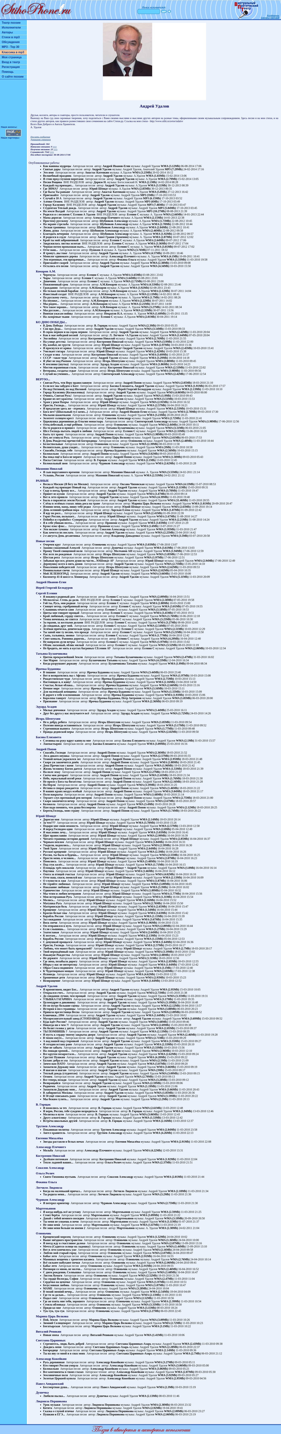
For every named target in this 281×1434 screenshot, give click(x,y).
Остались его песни (55, 266)
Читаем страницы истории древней (66, 838)
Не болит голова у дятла (58, 1028)
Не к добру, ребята (55, 722)
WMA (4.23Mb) (157, 660)
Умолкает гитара (54, 351)
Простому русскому (55, 220)
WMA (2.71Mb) (132, 281)
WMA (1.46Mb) (168, 788)
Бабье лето (50, 1256)
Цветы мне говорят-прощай (61, 612)
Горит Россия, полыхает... (59, 516)
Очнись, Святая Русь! (57, 395)
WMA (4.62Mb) (145, 974)
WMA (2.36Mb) (151, 701)
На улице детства (54, 341)
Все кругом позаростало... (59, 1054)
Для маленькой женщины (60, 691)
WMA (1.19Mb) (146, 1086)
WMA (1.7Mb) (150, 297)
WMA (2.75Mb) (174, 563)
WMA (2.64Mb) (155, 240)
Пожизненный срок (55, 284)
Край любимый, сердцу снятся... (64, 616)
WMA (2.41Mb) (152, 513)
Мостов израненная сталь (60, 367)
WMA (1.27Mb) (155, 929)
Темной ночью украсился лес (62, 759)
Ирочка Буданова (115, 450)
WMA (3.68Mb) (158, 1021)
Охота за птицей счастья (59, 874)
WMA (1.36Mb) (167, 1240)
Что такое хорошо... (55, 307)
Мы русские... (52, 310)
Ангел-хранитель (54, 1132)
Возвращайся (51, 1083)
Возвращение (51, 980)
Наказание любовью (56, 887)
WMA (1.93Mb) (174, 694)
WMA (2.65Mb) (157, 906)
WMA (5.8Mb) (158, 191)
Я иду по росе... (53, 513)
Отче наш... (50, 249)
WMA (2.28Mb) (168, 1347)
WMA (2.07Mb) (166, 858)
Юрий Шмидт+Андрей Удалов (122, 348)
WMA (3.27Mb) (150, 307)
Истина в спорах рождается (61, 788)
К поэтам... (50, 935)
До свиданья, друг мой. (58, 625)
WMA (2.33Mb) (142, 310)
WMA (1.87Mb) (170, 509)
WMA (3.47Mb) (156, 493)
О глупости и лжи (54, 880)
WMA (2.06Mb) (165, 1262)
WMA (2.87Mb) (162, 237)
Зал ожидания (52, 919)
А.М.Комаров (108, 284)
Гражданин (50, 287)
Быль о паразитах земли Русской (64, 500)
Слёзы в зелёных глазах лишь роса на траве (71, 503)
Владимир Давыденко (125, 535)
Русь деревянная (54, 1362)
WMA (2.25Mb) (164, 532)
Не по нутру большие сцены (61, 1005)
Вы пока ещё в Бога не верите (62, 456)
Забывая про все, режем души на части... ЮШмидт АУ (78, 560)
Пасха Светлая (52, 460)
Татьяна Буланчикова (120, 427)
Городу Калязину (54, 204)
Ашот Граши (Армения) (112, 237)
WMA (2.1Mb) (148, 182)
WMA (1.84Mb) (154, 842)
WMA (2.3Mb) (147, 325)
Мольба (48, 1150)
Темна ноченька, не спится (60, 619)
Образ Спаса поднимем (58, 967)
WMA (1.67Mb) (166, 516)
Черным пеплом (53, 842)
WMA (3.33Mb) (176, 259)
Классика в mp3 (13, 52)
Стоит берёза (51, 1215)
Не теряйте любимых (57, 883)
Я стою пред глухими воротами (63, 178)
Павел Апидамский (113, 1387)
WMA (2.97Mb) (160, 344)
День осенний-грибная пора (61, 509)
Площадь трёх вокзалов (58, 867)
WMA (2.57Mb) (156, 405)
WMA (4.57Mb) (152, 253)
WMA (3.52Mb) (167, 645)
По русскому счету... (56, 297)
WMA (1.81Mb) (201, 503)
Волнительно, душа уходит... (61, 447)
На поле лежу (51, 771)
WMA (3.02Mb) (149, 453)
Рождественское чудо (56, 678)
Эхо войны (50, 338)
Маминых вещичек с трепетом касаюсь (68, 1259)
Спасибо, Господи (54, 752)
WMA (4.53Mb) (150, 284)
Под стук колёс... (54, 864)
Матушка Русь (52, 903)
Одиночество (51, 890)
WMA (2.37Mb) (161, 1162)
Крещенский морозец (57, 1236)
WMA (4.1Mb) (169, 256)
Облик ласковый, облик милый (63, 645)
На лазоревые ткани (56, 316)
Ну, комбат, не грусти (56, 344)
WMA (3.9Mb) (163, 341)
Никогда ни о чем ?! (56, 1024)
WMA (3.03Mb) (157, 522)
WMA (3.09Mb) (156, 743)
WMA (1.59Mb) (167, 1095)
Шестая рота (51, 557)
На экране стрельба (55, 224)
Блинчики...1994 (53, 1015)
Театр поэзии (11, 22)
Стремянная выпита (56, 728)
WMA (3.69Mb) (158, 354)
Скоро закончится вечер (59, 800)
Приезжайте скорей (55, 262)
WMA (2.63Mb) (181, 506)
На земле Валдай (54, 211)
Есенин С (133, 214)
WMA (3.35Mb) (177, 995)
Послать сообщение (40, 137)
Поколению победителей (59, 567)
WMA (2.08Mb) (160, 954)
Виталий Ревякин (101, 1335)
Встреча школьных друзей (60, 1120)
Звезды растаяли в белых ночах (63, 1141)
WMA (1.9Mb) (162, 395)
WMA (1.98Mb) (208, 421)
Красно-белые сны (55, 912)
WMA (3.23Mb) (142, 172)
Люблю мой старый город (59, 1252)
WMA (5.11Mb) (179, 576)
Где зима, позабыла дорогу (60, 961)
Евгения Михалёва (127, 1141)
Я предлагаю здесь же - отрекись (64, 408)
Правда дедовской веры (58, 731)
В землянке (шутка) (56, 364)
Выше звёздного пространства (62, 1240)
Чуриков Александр (112, 463)
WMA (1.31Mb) (162, 896)
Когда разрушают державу (60, 663)
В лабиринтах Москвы (58, 1092)
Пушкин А (96, 249)
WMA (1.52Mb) (156, 1236)
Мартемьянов (121, 1211)
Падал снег (50, 1298)
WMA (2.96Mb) (161, 1050)
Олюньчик (109, 414)
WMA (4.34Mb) (159, 266)
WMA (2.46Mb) (152, 230)
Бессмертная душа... (56, 1387)
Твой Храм (50, 848)
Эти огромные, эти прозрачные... (64, 259)
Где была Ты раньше (56, 191)
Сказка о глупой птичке (58, 1411)
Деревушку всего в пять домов (63, 563)
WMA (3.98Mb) (170, 370)
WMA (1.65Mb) (132, 274)
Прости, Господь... (54, 405)
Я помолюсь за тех (55, 1107)
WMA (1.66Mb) (144, 871)
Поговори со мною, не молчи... (62, 1269)
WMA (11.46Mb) (177, 500)
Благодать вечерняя (56, 233)
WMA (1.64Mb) (127, 278)
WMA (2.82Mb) (167, 731)
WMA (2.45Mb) (182, 348)
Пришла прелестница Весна (61, 1012)
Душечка (117, 547)
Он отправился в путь (57, 925)
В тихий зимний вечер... (58, 1291)
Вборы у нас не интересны (60, 964)
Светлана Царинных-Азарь (133, 1343)
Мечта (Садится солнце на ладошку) (66, 1246)
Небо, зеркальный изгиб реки (62, 778)
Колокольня (51, 453)
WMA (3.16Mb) (153, 688)
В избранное (273, 16)
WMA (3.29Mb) (158, 357)
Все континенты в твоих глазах (63, 1371)
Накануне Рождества (56, 954)
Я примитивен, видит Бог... (60, 989)
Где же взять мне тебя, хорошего (64, 1301)
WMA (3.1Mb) (162, 967)
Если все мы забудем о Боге (60, 385)
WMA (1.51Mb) (148, 958)
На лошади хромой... (56, 1050)
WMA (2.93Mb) (155, 977)
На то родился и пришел (59, 427)
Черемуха (49, 274)
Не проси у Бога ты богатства (62, 781)
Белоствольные (53, 444)
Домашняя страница (40, 139)
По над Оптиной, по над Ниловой (64, 389)
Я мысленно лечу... (55, 832)
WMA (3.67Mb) (151, 919)
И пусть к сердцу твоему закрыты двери (69, 1034)
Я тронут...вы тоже (55, 253)
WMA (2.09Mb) (158, 596)
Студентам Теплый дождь (59, 207)
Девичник (49, 281)
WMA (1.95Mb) (165, 529)
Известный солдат (55, 294)
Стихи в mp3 (11, 37)
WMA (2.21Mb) (140, 303)
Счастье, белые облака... (59, 685)
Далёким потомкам (55, 1159)
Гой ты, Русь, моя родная (59, 603)
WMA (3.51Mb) (163, 398)
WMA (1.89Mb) (150, 890)
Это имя (48, 172)
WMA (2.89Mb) (162, 925)
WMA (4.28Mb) (156, 1057)
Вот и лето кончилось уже (60, 1249)
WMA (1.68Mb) (153, 794)
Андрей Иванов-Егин (116, 166)
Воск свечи (50, 922)
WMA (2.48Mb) (182, 440)
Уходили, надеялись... (57, 845)
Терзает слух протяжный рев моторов (67, 797)
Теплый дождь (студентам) (60, 1073)
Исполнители (11, 27)
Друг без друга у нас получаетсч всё (66, 713)
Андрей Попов (132, 382)
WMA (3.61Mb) (163, 547)
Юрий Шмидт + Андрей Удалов (126, 867)
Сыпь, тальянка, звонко (58, 635)
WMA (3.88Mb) (166, 1008)
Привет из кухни (54, 493)
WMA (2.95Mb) (171, 759)
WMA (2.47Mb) (183, 657)
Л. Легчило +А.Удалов (123, 335)
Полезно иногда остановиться (62, 725)
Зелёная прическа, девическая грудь (66, 628)
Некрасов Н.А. (113, 313)
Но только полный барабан (60, 290)
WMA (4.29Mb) (169, 638)
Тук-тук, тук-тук (54, 1310)
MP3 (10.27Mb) (156, 211)
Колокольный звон (55, 463)
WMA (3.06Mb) (149, 1114)
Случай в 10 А (52, 198)
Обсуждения (11, 42)
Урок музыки (51, 1404)
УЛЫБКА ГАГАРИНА (57, 999)
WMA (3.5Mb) (179, 535)
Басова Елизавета (134, 740)
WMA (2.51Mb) (174, 628)
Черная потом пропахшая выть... (64, 246)
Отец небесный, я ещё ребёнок (62, 424)
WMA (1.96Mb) (163, 765)
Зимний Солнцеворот (57, 1323)
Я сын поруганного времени (61, 472)
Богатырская (51, 1326)
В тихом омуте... (53, 1037)
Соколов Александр (118, 418)
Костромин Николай (101, 338)
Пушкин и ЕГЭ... (54, 1414)
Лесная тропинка (54, 227)
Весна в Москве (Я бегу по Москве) (66, 484)
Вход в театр (11, 62)
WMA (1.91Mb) (194, 385)
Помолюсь (49, 861)
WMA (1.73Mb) (161, 220)
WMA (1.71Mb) (154, 864)
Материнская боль (55, 906)
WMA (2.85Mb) (141, 188)
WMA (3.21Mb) (172, 632)
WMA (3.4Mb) (145, 804)
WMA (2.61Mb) (170, 437)
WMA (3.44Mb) (149, 672)
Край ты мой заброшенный (60, 240)
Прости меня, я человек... (59, 858)
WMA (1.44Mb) (156, 710)
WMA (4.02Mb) (165, 874)
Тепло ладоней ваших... (58, 1162)
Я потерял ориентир (56, 1203)
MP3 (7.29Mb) (174, 169)
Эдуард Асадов (109, 364)
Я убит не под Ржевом (57, 361)
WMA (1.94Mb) (172, 550)
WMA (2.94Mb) (204, 560)
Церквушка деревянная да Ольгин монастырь (73, 421)
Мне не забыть (52, 1047)
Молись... (49, 900)
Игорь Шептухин (114, 361)
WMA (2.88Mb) (165, 361)
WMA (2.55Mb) (153, 475)
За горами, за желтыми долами (63, 622)
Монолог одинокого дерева (60, 256)
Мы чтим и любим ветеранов (62, 893)
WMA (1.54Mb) (146, 909)
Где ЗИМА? (50, 188)
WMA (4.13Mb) (184, 484)
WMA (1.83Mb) (155, 175)
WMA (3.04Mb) (172, 791)
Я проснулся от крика (57, 348)
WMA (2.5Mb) (158, 1060)
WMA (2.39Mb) (148, 444)
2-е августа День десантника (61, 535)
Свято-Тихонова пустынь (59, 1176)
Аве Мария (50, 660)
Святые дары (52, 169)
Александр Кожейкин (110, 1362)
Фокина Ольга (126, 259)
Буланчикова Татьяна (103, 660)
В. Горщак (101, 325)
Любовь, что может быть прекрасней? (67, 948)
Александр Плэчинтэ (123, 256)
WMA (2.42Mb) (178, 332)
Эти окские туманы (55, 529)
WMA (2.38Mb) (159, 262)
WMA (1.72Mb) (179, 713)
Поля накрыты (53, 794)
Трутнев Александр (113, 1129)
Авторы (7, 32)
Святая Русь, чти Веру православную (67, 382)
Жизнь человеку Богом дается (62, 768)
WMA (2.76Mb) (155, 338)
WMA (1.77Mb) (158, 635)
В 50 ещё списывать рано (59, 1095)
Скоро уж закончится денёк (61, 762)
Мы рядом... (51, 303)
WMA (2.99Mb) (156, 835)
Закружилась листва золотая (61, 243)
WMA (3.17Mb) (175, 725)
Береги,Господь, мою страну (61, 810)
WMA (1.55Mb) (170, 691)
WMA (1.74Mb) (169, 810)
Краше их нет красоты (57, 398)
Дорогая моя (51, 819)
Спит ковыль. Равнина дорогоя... (64, 638)
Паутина (48, 871)
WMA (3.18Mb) (157, 609)
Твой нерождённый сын (58, 951)
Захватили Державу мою (59, 1066)
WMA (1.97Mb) (153, 557)
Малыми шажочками (57, 414)
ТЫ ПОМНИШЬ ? (55, 1031)
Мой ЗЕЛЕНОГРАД (56, 573)
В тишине (49, 672)
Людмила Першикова (106, 1404)
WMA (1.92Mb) (162, 233)
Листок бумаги (52, 1275)
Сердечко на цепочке (56, 1281)
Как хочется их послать (58, 532)
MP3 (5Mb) (147, 195)
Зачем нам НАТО (54, 1063)
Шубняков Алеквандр (104, 230)
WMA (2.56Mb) (166, 450)
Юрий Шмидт (98, 188)
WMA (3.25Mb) (161, 619)
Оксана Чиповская (132, 484)
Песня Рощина (52, 182)
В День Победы (53, 325)
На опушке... (51, 300)
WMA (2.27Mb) (150, 771)
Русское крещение (54, 851)
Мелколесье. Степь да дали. (61, 599)
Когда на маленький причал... (62, 1191)
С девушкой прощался (57, 942)
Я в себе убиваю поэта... (58, 522)
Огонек (48, 1076)
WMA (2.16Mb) (165, 681)
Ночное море (51, 688)
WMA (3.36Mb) (157, 243)
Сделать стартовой (270, 18)
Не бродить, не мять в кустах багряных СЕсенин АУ (77, 648)
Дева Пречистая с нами (58, 765)
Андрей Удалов (102, 169)
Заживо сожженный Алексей (61, 547)
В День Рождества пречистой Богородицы (70, 440)
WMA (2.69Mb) (160, 1024)
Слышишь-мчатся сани (58, 609)
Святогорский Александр (118, 373)
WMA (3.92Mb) (139, 287)
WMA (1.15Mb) (153, 916)
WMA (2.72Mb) (171, 418)
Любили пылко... (54, 1395)
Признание (50, 701)
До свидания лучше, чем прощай (64, 995)
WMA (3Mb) (163, 447)
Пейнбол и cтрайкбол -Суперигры (65, 519)
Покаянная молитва (56, 1129)
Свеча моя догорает (55, 775)
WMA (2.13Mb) (148, 294)
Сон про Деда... (53, 328)
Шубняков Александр (114, 220)
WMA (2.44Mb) (168, 424)
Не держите (50, 958)
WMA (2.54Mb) (156, 625)
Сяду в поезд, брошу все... (59, 490)
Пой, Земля (50, 1319)
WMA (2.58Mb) (163, 599)
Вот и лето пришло (55, 497)
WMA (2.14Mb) (149, 819)
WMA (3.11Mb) (157, 185)
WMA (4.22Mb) (152, 1150)
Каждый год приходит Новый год (64, 487)
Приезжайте (51, 195)
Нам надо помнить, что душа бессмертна (69, 807)
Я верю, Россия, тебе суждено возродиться (70, 1111)
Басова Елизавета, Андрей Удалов (132, 385)
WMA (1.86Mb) (159, 364)
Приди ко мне (52, 1307)
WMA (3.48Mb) (146, 861)
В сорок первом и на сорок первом (65, 332)
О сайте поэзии (12, 76)
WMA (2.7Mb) (181, 948)
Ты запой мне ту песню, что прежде (66, 632)
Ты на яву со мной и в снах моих (64, 1353)
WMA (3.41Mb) (163, 612)
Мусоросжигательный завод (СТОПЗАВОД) (71, 1018)
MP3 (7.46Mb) (156, 204)
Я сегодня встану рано (57, 1044)
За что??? (49, 822)
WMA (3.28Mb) (157, 1079)
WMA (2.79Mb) (167, 178)
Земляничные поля (55, 1375)
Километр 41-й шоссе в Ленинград (65, 576)
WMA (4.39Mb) (158, 497)
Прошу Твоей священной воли (63, 550)
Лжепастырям (52, 743)
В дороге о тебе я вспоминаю (61, 694)
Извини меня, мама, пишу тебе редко (67, 506)
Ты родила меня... (54, 1194)
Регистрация (11, 66)
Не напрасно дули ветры (59, 641)
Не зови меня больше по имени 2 (64, 1228)
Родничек (49, 1086)
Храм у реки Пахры (56, 402)
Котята (47, 1407)
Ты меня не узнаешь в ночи (61, 1221)
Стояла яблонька (54, 1304)
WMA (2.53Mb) (174, 367)
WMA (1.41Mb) (153, 1335)
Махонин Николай (123, 472)
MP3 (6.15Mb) (152, 198)
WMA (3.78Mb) (167, 490)
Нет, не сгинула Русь (56, 437)
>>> (55, 147)
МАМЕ (47, 1288)
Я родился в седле (54, 237)
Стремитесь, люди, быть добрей (63, 1343)
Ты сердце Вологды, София (60, 1278)
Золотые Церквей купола (59, 1378)
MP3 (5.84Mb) (167, 207)
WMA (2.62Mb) (165, 463)
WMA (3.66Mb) (160, 573)
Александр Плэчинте (98, 1150)
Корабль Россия (53, 916)
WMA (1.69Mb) (156, 313)
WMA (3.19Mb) (146, 784)
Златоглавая (51, 932)
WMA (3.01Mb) (163, 246)
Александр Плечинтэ (106, 217)
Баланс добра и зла (55, 1060)
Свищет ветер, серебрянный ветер (65, 606)
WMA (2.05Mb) (182, 382)
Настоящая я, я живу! (57, 681)
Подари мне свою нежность (60, 825)
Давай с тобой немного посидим (63, 1218)
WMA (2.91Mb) (158, 402)
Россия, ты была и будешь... (61, 854)
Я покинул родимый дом (59, 596)
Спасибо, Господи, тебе (58, 450)
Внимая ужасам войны (58, 313)
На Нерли (49, 784)
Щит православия (55, 835)
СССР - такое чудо (55, 357)
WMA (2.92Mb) (151, 1407)
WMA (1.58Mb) (172, 456)
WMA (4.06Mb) (176, 392)
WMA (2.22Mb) (141, 300)
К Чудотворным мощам (58, 971)
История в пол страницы (59, 1008)
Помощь (8, 71)
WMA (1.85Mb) (165, 554)
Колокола (49, 804)
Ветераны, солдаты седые (59, 370)
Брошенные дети (54, 977)
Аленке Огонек (53, 201)
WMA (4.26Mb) (162, 1132)
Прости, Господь (53, 945)
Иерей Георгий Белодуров (134, 389)
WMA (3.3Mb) (159, 887)
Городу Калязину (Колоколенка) (64, 392)
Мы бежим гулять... (56, 1099)
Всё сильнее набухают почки (61, 1262)
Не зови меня (51, 1224)
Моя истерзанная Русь (57, 896)
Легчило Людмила (125, 1191)
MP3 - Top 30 (10, 46)
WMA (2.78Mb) (161, 224)
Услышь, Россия (53, 475)
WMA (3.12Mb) (170, 166)
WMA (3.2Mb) (161, 1194)
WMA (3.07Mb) (156, 1063)
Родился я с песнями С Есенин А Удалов (69, 214)
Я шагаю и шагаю (54, 1070)
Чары (46, 278)
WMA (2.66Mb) (172, 214)
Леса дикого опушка (56, 755)
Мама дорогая (52, 217)
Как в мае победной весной (60, 335)
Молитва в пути (53, 1114)
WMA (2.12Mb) (160, 290)
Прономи (111, 522)
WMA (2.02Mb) (159, 570)
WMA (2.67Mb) (165, 800)
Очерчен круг (52, 544)
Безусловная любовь (56, 1285)
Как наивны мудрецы (57, 166)
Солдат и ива (51, 354)
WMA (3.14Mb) (153, 328)
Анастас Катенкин (97, 172)
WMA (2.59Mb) (161, 845)
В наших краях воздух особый (62, 791)
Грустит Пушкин (54, 1057)
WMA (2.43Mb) (191, 1343)
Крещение (49, 909)
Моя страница (12, 57)
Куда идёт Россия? (55, 1021)
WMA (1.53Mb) (172, 768)
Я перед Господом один (58, 829)
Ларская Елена (120, 509)
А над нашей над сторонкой (61, 1041)
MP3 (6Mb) (151, 201)
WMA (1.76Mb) (168, 616)
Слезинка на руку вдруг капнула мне (67, 740)
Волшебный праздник (57, 175)
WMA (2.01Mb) (146, 316)
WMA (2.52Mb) (148, 1275)
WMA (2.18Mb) (177, 1191)
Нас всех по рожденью (57, 554)
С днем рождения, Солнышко (62, 1272)
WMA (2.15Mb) (153, 217)
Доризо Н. (100, 182)
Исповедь (49, 974)
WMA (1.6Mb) (149, 526)
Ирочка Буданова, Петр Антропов (119, 698)
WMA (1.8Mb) (186, 867)
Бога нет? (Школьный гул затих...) (65, 411)
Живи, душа (51, 230)
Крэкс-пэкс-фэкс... (55, 526)
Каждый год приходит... (58, 185)
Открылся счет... (54, 992)
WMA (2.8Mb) (162, 829)
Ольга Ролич (113, 1162)
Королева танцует (54, 698)
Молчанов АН (123, 550)
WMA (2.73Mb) (156, 992)
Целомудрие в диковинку (59, 1002)
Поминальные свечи (56, 570)
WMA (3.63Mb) (157, 912)
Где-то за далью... (54, 1294)
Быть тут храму (53, 434)
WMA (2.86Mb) (194, 648)
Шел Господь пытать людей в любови (67, 431)
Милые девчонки (54, 710)
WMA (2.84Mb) (158, 227)
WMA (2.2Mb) (159, 1099)
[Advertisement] (13, 104)
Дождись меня (52, 1347)
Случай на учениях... (56, 373)
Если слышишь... (54, 929)
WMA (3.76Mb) (136, 249)
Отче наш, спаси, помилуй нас (62, 877)
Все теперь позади (54, 1079)
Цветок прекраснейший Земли (63, 657)
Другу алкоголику (54, 1117)
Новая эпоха (51, 1335)
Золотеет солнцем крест (58, 418)
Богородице (50, 1350)
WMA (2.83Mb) (163, 971)
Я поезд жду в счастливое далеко (64, 1243)
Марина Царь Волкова (116, 437)
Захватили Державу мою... (60, 1089)
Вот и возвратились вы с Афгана (64, 675)
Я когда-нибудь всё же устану (62, 1211)
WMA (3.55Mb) (168, 472)
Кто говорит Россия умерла (60, 1365)
